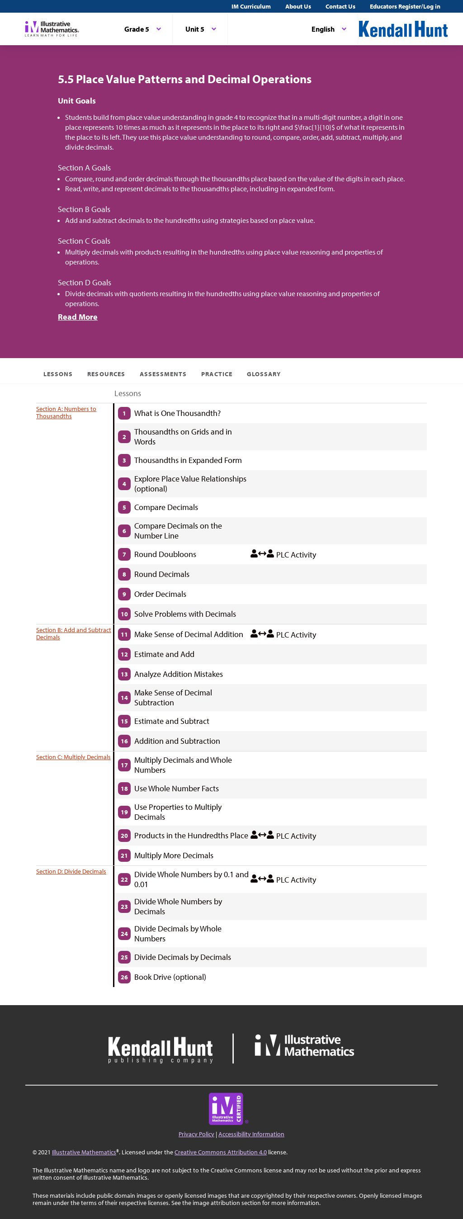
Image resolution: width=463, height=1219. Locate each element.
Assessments (163, 374)
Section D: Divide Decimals (71, 871)
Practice (216, 374)
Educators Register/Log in (405, 6)
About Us (298, 6)
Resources (106, 374)
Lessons (58, 374)
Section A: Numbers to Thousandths (66, 412)
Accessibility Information (251, 1134)
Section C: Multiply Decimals (73, 757)
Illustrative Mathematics (84, 1152)
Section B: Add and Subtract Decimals (73, 633)
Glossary (264, 374)
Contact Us (340, 6)
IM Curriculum (251, 6)
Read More (78, 317)
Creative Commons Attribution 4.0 (221, 1152)
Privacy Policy (196, 1134)
